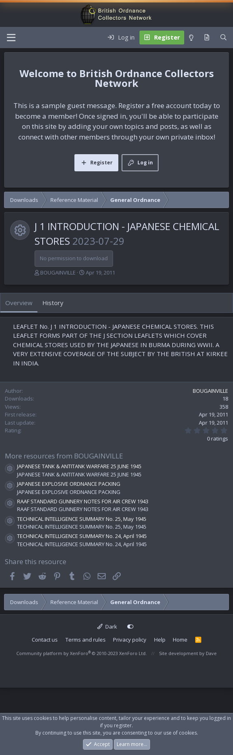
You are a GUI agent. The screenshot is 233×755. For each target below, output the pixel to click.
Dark (107, 626)
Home (180, 639)
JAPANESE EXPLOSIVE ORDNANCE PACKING (68, 483)
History (52, 303)
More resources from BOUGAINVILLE (64, 456)
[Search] (223, 37)
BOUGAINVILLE (58, 272)
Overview (19, 303)
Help (159, 639)
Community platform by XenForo (81, 653)
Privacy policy (129, 639)
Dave (211, 653)
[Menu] (11, 37)
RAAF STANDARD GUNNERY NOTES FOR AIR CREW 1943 (82, 501)
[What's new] (207, 37)
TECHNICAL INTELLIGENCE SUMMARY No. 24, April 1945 (82, 536)
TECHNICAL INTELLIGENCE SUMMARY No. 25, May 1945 (81, 519)
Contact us (45, 639)
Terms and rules (85, 639)
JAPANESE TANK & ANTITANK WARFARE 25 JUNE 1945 (79, 466)
